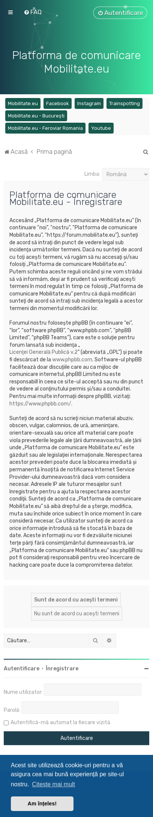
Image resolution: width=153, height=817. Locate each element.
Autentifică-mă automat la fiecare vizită (60, 721)
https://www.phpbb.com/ (40, 403)
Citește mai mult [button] (53, 784)
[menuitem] (33, 12)
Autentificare (21, 667)
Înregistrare (62, 667)
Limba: (92, 173)
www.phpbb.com (72, 358)
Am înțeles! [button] (42, 804)
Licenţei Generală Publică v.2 (43, 351)
